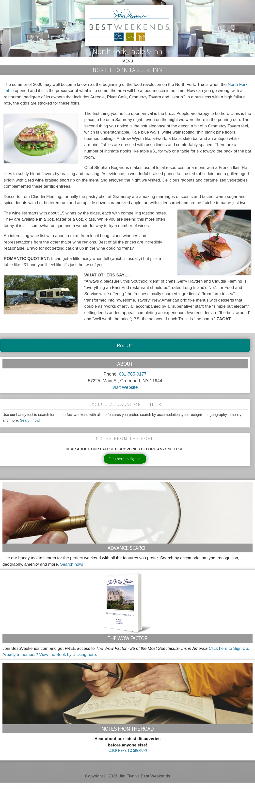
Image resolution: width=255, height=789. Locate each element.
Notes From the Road (127, 729)
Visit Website (125, 387)
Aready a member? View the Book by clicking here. (49, 654)
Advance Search (127, 548)
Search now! (30, 420)
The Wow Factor (127, 638)
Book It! (125, 345)
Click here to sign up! (125, 458)
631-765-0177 (132, 374)
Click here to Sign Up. (229, 648)
